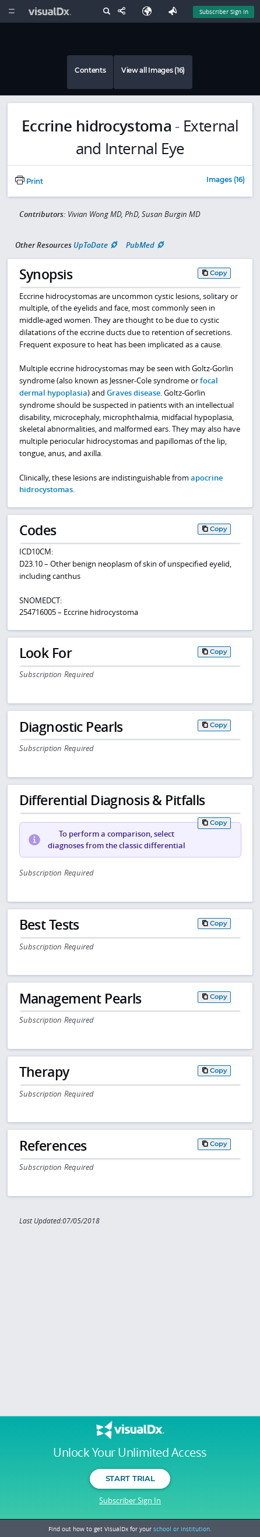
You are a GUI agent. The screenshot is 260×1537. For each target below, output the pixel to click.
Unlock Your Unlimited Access (129, 1452)
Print (29, 181)
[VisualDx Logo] (51, 11)
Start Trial (130, 1478)
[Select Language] (150, 11)
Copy (218, 273)
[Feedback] (175, 11)
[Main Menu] (11, 11)
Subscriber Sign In (130, 1500)
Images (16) (225, 180)
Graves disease (133, 392)
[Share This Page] (124, 11)
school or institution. (182, 1529)
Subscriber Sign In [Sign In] (223, 12)
